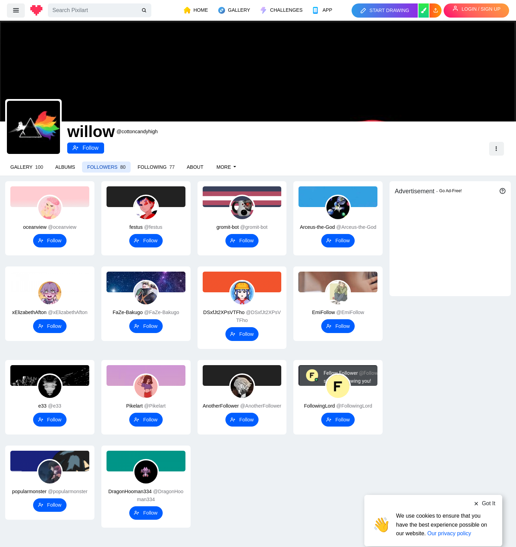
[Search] (99, 10)
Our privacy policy (449, 520)
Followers (106, 167)
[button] (435, 10)
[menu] (16, 10)
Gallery (26, 167)
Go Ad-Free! (450, 190)
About (195, 167)
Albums (65, 167)
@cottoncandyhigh (137, 131)
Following (156, 167)
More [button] (224, 167)
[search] (144, 10)
